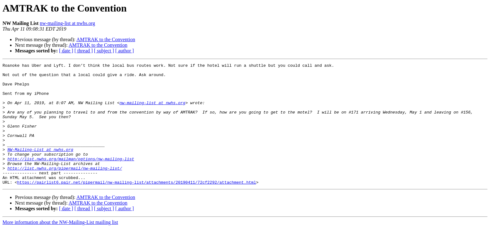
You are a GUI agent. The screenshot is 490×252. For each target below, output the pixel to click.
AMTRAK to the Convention (105, 39)
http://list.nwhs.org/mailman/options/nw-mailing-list (71, 178)
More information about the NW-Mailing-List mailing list (60, 246)
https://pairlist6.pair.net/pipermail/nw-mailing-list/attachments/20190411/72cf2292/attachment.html (136, 206)
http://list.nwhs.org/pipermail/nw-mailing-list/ (65, 189)
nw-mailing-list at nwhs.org (67, 23)
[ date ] (66, 50)
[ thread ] (83, 50)
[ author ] (124, 50)
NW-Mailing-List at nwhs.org (40, 167)
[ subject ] (104, 50)
